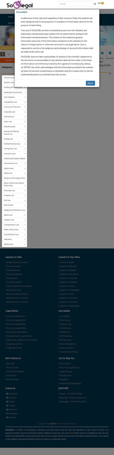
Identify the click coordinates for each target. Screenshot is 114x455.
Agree (90, 83)
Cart (99, 3)
